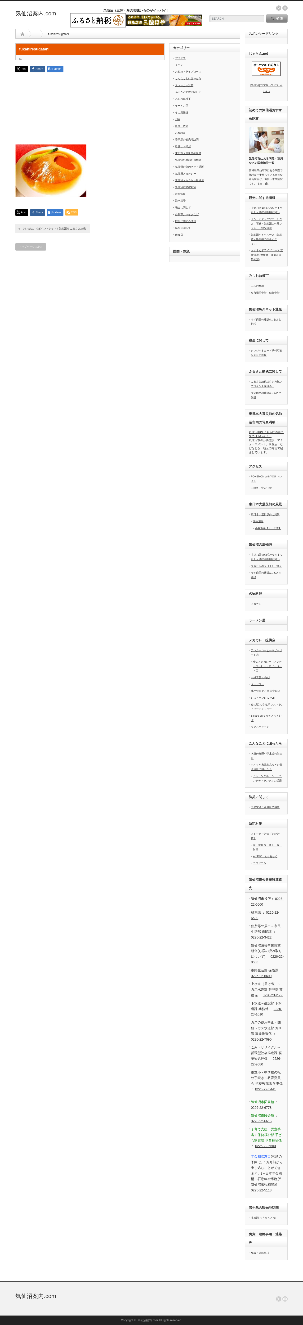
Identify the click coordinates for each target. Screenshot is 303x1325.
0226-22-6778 (261, 1107)
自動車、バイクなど (187, 214)
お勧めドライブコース (188, 71)
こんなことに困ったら (188, 78)
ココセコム (259, 863)
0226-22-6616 (261, 1121)
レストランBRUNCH (263, 697)
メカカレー (257, 603)
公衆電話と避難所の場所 (265, 807)
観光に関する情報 (185, 221)
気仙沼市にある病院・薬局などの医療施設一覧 (266, 161)
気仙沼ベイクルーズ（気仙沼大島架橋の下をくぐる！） (266, 239)
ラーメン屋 (181, 105)
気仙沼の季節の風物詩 (188, 159)
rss (278, 8)
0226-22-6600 (261, 976)
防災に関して (183, 227)
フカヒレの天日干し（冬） (266, 566)
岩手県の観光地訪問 (187, 139)
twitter (285, 8)
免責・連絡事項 (260, 1252)
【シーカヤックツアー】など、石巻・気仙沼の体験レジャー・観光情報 (266, 223)
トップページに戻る (30, 246)
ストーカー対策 (184, 85)
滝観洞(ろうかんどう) (263, 1217)
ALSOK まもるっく (265, 856)
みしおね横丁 (183, 98)
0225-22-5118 (261, 1190)
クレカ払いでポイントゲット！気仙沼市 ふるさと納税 (54, 228)
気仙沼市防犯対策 (185, 187)
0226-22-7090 (261, 1039)
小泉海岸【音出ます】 (268, 528)
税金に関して (183, 207)
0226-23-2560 (273, 995)
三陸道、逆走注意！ (262, 487)
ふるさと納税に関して (188, 91)
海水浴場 (180, 194)
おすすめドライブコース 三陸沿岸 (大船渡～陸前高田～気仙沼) (267, 255)
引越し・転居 (183, 146)
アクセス (180, 58)
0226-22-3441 (265, 1089)
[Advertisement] (90, 111)
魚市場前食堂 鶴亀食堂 (265, 292)
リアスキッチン (260, 726)
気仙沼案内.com (35, 13)
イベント (180, 64)
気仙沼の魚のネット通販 (189, 166)
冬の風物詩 (181, 112)
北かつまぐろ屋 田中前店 (265, 690)
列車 (177, 119)
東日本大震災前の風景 (188, 153)
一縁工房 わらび (260, 677)
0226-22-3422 (261, 937)
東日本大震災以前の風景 (265, 514)
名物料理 (180, 132)
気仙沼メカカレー (185, 173)
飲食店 (179, 234)
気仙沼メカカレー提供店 (189, 180)
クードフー (257, 684)
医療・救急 (181, 126)
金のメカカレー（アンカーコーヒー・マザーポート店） (267, 666)
